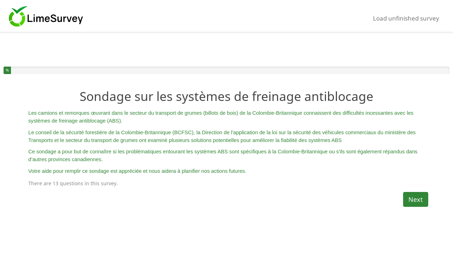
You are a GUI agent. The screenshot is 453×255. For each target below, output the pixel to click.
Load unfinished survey (406, 18)
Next (415, 199)
